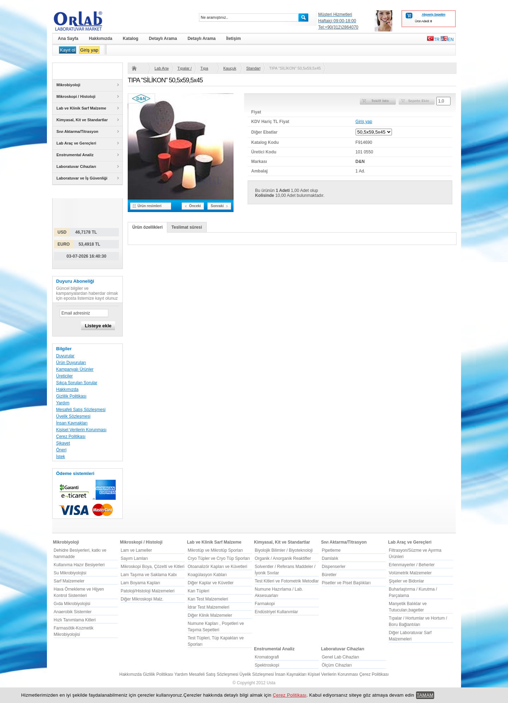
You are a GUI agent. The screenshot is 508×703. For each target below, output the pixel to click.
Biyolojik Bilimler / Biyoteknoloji (284, 550)
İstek (60, 456)
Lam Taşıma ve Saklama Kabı (149, 574)
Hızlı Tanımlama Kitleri (75, 619)
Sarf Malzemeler (69, 581)
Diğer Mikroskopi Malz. (142, 599)
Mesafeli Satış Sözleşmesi (80, 409)
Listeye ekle (98, 325)
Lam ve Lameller (136, 550)
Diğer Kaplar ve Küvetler (211, 582)
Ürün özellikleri (147, 227)
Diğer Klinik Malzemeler (210, 615)
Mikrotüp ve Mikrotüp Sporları (215, 550)
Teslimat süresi (186, 227)
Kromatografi (267, 657)
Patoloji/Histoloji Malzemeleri (148, 590)
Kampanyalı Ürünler (74, 369)
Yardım (62, 402)
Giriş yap (89, 50)
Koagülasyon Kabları (207, 574)
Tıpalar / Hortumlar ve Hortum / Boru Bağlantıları (184, 68)
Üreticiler (64, 376)
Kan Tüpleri (198, 590)
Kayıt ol (67, 50)
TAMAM (425, 695)
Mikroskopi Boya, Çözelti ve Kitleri (153, 566)
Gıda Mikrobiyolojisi (72, 603)
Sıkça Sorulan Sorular (76, 382)
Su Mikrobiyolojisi (70, 572)
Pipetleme (331, 550)
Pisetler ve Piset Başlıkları (346, 582)
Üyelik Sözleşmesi (73, 416)
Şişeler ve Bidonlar (406, 581)
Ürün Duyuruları (71, 362)
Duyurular (65, 355)
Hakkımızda (67, 389)
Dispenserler (333, 566)
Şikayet (63, 443)
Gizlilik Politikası (71, 396)
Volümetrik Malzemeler (410, 572)
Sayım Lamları (134, 558)
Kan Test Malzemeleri (208, 599)
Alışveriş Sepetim (433, 14)
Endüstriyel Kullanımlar (276, 611)
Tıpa (204, 68)
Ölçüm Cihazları (337, 665)
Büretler (329, 574)
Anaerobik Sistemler (72, 611)
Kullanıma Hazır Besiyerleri (79, 564)
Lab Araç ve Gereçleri (162, 68)
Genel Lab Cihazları (340, 657)
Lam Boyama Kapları (140, 582)
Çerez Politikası (70, 436)
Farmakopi (265, 603)
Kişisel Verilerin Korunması (81, 429)
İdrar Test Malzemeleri (208, 607)
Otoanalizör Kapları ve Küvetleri (217, 566)
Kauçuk (229, 68)
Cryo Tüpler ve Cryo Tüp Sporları (219, 558)
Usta (271, 682)
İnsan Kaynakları (71, 423)
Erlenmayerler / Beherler (412, 564)
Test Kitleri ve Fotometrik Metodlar (287, 581)
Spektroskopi (267, 665)
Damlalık (330, 558)
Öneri (61, 449)
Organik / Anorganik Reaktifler (283, 558)
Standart (253, 68)
